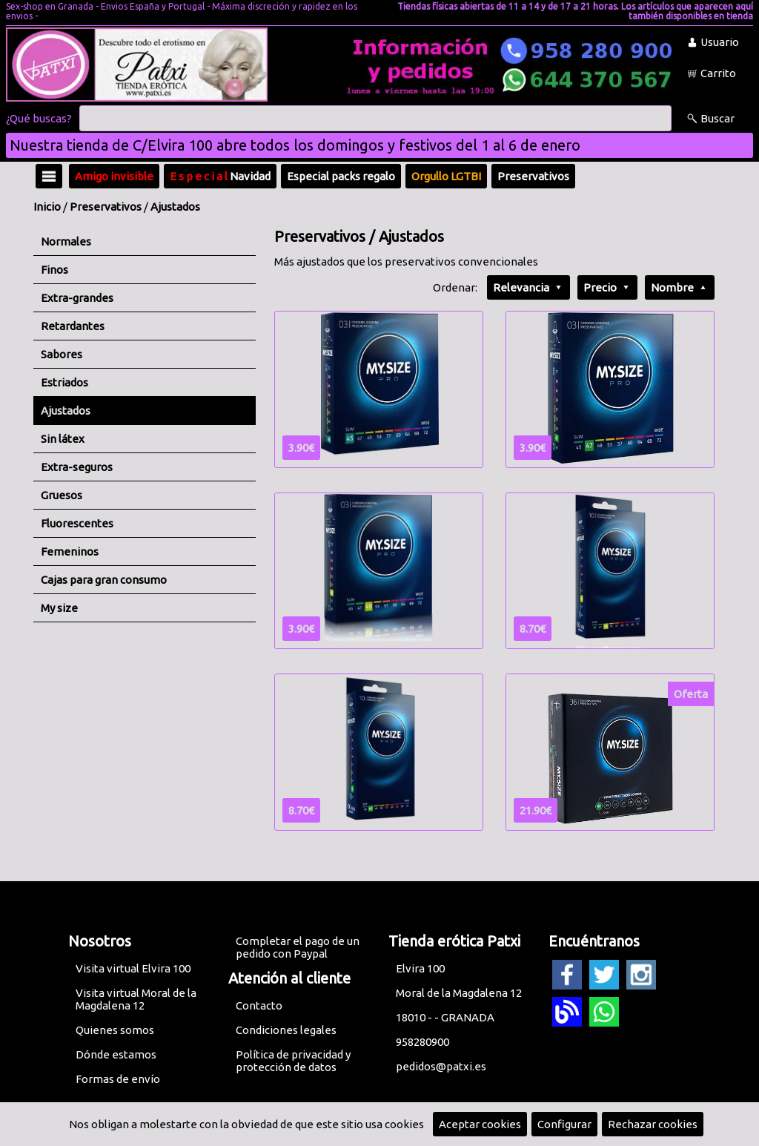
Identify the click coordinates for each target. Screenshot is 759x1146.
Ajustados (175, 206)
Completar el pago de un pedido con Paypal (297, 947)
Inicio (47, 206)
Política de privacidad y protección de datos (293, 1060)
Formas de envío (118, 1079)
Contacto (259, 1005)
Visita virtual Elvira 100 (133, 968)
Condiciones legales (286, 1030)
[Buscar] (375, 118)
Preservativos (106, 206)
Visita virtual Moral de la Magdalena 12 (136, 999)
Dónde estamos (116, 1054)
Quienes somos (115, 1030)
